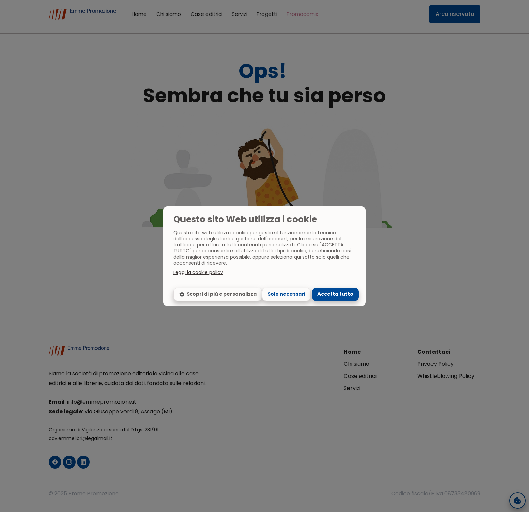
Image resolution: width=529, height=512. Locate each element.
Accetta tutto (335, 294)
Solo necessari (286, 294)
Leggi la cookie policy (198, 272)
